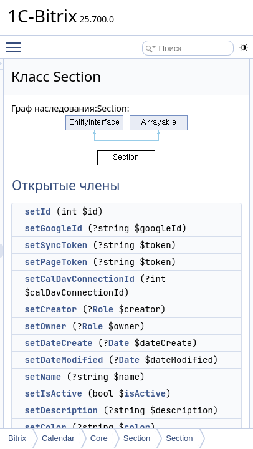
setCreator (140, 350)
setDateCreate (148, 397)
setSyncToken (145, 258)
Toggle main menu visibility (16, 42)
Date (208, 397)
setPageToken (145, 289)
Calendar (58, 438)
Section (136, 438)
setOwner (135, 381)
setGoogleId (142, 228)
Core (99, 438)
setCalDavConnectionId (169, 320)
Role (193, 350)
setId (127, 211)
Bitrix (17, 438)
